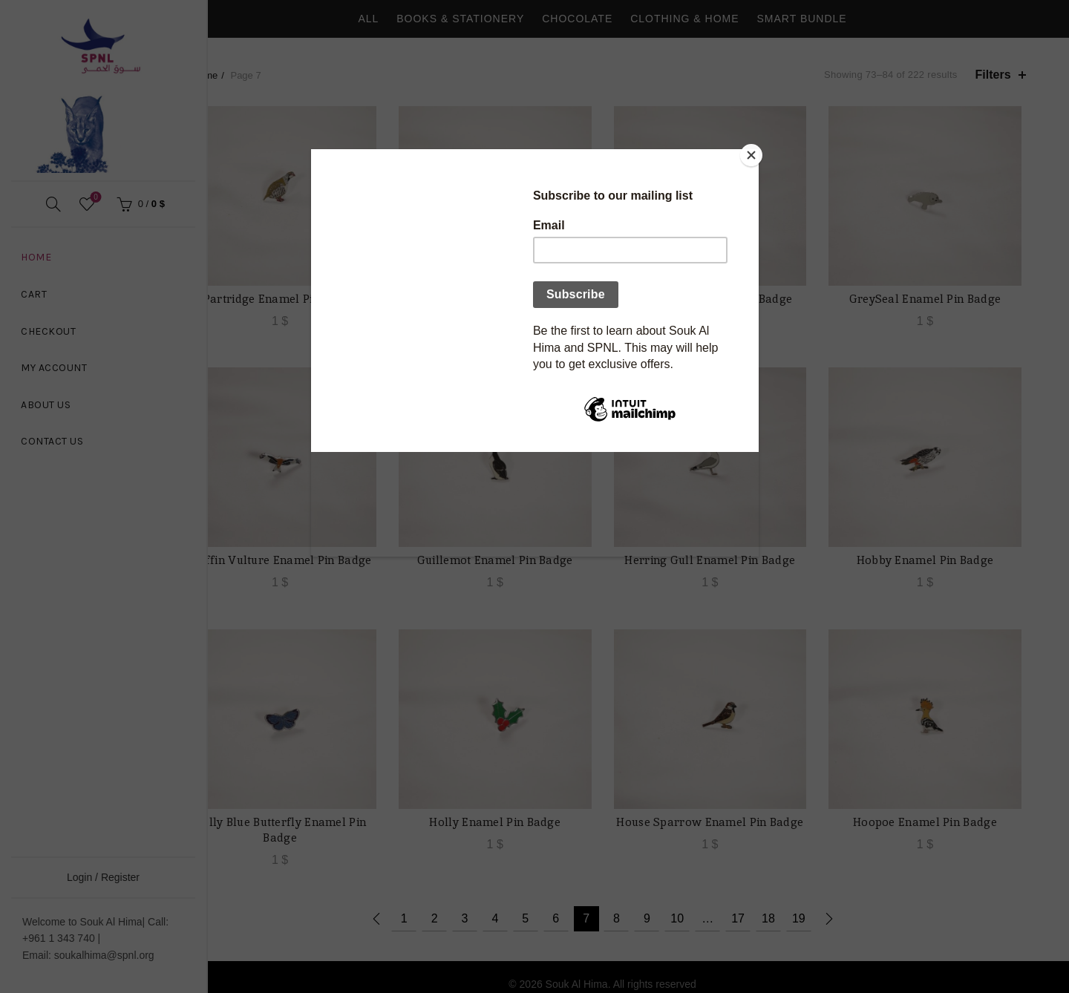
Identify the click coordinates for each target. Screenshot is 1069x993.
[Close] (755, 153)
